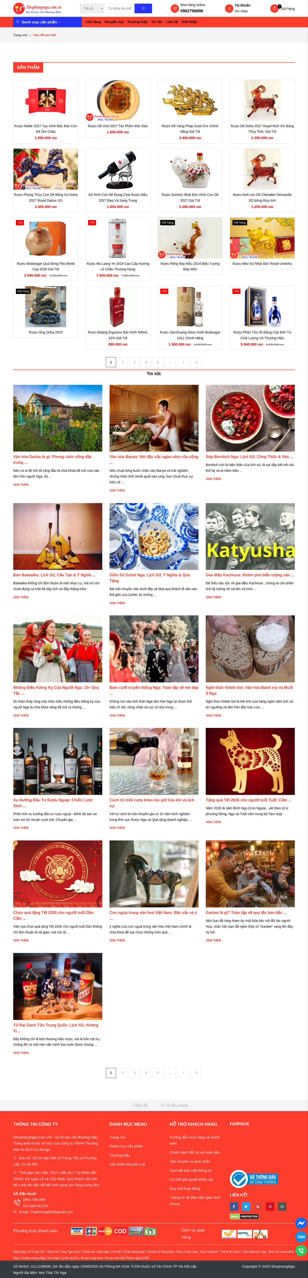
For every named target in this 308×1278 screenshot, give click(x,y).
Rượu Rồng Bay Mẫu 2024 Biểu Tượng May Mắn (190, 266)
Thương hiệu (137, 22)
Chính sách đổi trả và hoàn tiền (195, 1152)
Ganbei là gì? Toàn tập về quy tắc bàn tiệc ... (246, 913)
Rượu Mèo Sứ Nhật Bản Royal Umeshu (262, 264)
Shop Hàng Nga (134, 1251)
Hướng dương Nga (33, 1258)
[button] (81, 1105)
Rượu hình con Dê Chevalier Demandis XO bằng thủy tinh (262, 197)
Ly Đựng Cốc (70, 1258)
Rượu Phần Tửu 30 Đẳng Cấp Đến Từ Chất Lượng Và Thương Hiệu (262, 335)
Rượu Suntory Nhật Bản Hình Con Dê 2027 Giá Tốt (190, 197)
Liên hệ (172, 22)
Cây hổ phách (209, 1251)
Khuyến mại (114, 22)
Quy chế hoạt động (185, 1188)
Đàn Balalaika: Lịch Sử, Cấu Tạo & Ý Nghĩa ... (54, 575)
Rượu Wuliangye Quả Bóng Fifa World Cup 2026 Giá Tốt (45, 266)
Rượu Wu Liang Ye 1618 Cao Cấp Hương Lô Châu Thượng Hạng (118, 266)
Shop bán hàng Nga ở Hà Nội (102, 1251)
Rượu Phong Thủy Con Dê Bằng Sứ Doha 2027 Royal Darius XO (45, 197)
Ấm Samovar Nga (255, 1251)
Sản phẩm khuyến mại (127, 1164)
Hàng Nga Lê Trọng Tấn (28, 1251)
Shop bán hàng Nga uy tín (63, 1251)
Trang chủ (20, 35)
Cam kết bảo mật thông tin (191, 1170)
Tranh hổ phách (231, 1251)
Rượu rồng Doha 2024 (46, 332)
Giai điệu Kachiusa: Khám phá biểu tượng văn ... (250, 575)
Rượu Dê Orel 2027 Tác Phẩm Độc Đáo (118, 126)
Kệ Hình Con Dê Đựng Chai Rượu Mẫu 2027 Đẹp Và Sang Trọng (118, 197)
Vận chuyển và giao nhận (190, 1161)
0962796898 (191, 11)
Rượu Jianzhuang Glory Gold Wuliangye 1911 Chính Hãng (190, 335)
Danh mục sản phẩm (41, 22)
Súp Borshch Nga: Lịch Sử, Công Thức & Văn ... (249, 457)
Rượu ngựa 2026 (138, 1258)
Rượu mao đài (115, 1258)
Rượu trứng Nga (187, 1251)
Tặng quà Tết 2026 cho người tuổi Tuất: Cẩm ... (248, 800)
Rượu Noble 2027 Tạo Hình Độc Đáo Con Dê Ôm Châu (45, 129)
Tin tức (156, 22)
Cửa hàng (93, 22)
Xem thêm (20, 484)
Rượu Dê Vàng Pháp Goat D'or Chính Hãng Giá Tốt (190, 129)
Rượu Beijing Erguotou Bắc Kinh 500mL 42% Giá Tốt (118, 335)
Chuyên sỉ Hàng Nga (160, 1251)
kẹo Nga (53, 1258)
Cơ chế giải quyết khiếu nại (191, 1179)
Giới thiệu (189, 22)
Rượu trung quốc (92, 1258)
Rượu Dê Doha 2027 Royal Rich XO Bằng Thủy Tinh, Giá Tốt (262, 129)
